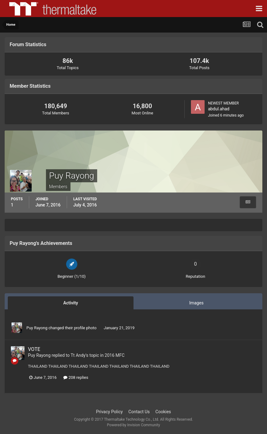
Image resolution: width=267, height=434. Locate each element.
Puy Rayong (37, 328)
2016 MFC (114, 355)
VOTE (34, 349)
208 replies (75, 377)
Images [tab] (196, 302)
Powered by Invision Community (133, 425)
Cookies (163, 411)
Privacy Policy (109, 411)
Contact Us (139, 411)
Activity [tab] (70, 302)
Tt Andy (78, 355)
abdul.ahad (218, 108)
